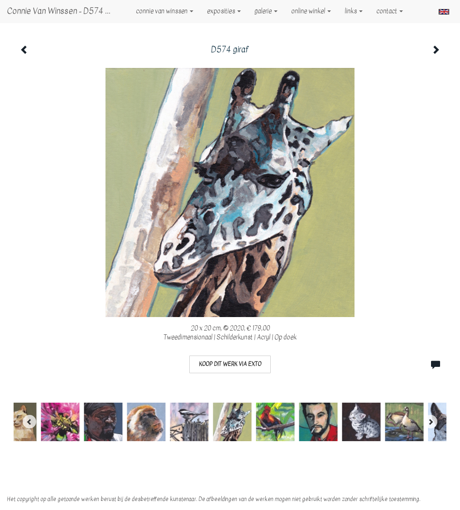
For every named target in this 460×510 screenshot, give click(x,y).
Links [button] (354, 11)
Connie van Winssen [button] (164, 11)
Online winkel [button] (311, 11)
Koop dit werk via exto (230, 364)
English (444, 11)
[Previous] (29, 421)
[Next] (430, 421)
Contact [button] (389, 11)
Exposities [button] (224, 11)
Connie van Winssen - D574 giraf (64, 11)
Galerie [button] (266, 11)
